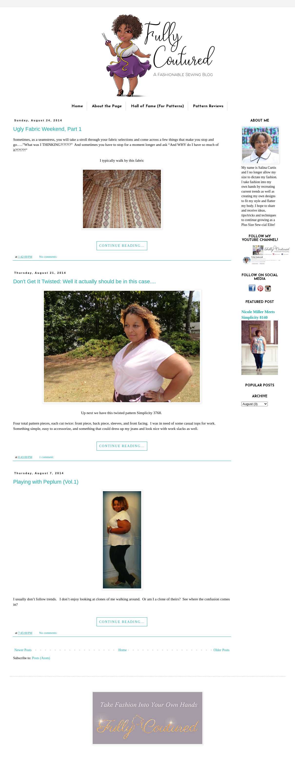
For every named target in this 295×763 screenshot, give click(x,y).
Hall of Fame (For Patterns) (157, 106)
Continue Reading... (122, 246)
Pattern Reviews (208, 106)
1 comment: (47, 457)
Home (77, 106)
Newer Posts (22, 650)
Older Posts (221, 650)
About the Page (107, 106)
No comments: (48, 256)
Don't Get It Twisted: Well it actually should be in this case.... (84, 281)
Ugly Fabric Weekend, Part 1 (47, 129)
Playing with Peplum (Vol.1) (46, 482)
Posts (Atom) (41, 658)
